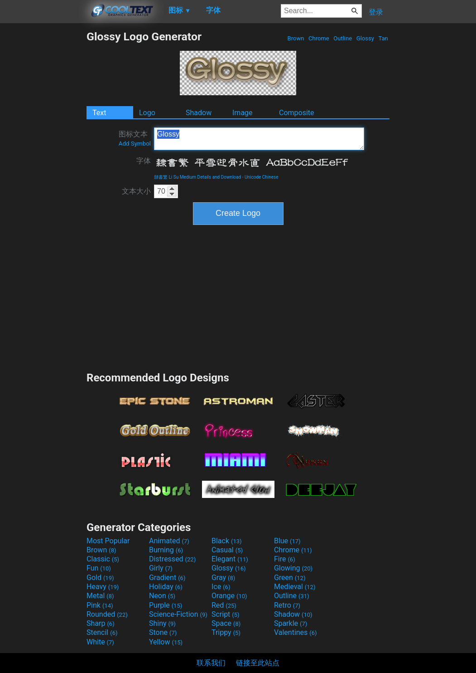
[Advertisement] (43, 166)
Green (290, 577)
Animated (169, 540)
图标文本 (135, 138)
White (100, 642)
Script (226, 614)
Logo (147, 112)
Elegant (230, 559)
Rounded (107, 614)
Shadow (199, 112)
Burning (166, 550)
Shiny (162, 623)
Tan (383, 38)
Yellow (166, 642)
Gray (223, 577)
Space (226, 623)
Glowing (293, 568)
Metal (100, 595)
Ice (221, 586)
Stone (163, 632)
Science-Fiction (178, 614)
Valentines (295, 632)
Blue (287, 540)
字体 (143, 160)
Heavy (103, 586)
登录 (376, 12)
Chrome (319, 38)
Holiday (166, 586)
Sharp (101, 623)
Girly (161, 568)
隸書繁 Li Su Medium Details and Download (197, 177)
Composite (296, 112)
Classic (103, 559)
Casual (227, 550)
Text (99, 112)
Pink (100, 605)
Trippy (226, 632)
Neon (162, 595)
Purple (165, 605)
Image (242, 112)
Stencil (102, 632)
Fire (284, 559)
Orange (229, 595)
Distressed (172, 559)
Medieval (295, 586)
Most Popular (108, 540)
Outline (342, 38)
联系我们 (211, 662)
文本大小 (136, 191)
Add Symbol (135, 143)
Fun (99, 568)
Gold (100, 577)
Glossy (365, 38)
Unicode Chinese (262, 177)
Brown (295, 38)
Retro (287, 605)
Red (224, 605)
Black (227, 540)
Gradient (167, 577)
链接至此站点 (257, 662)
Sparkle (290, 623)
